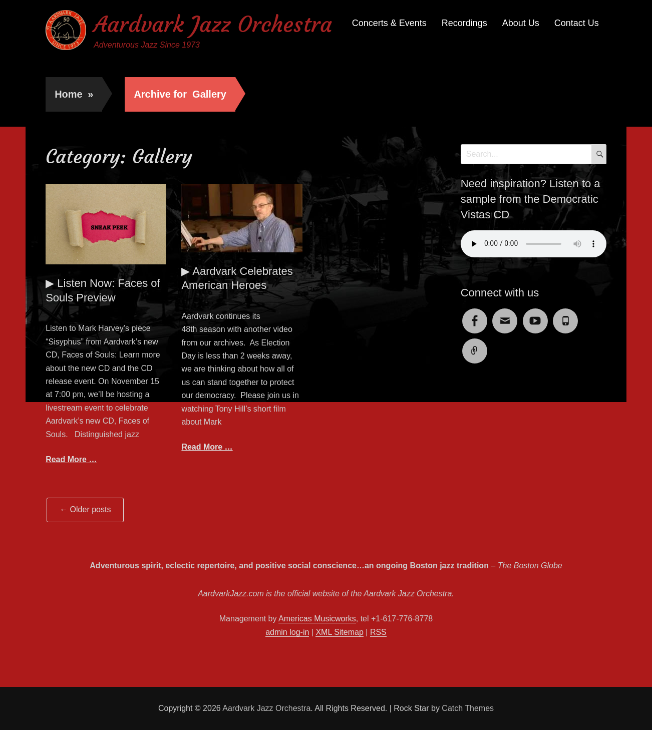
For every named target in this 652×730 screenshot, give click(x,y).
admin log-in (287, 632)
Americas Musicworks (317, 618)
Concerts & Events (389, 23)
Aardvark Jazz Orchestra (213, 24)
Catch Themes (468, 708)
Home (74, 94)
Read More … (71, 459)
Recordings (464, 23)
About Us (520, 23)
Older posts (85, 509)
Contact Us (576, 23)
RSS (378, 632)
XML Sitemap (339, 632)
